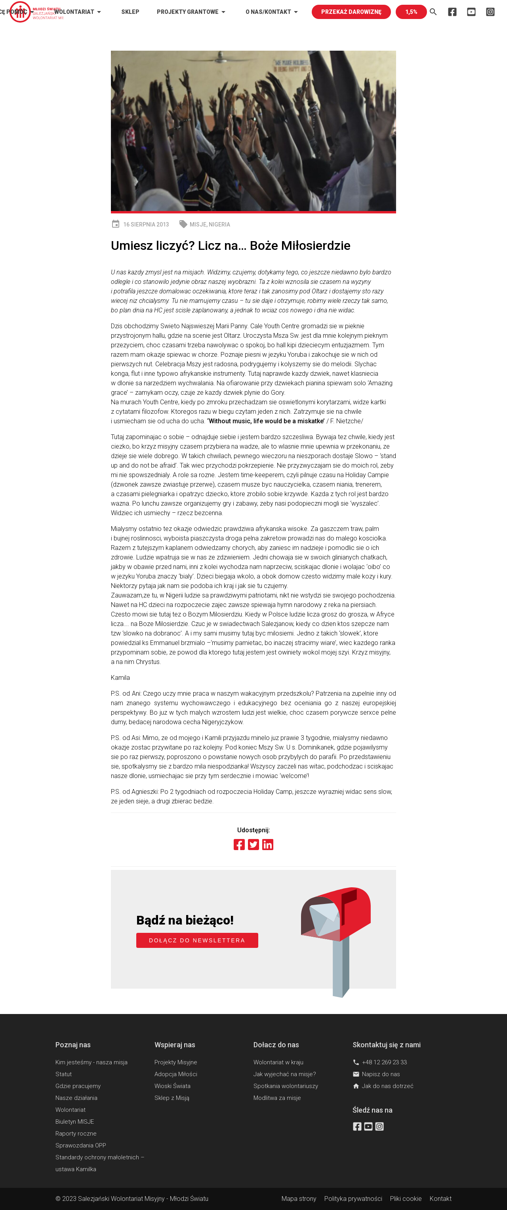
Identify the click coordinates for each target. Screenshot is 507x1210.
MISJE (198, 224)
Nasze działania (76, 1098)
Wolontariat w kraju (278, 1062)
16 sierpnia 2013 (140, 224)
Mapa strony (299, 1198)
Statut (63, 1074)
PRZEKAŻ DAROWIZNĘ (351, 12)
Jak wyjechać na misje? (285, 1074)
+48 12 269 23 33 (380, 1062)
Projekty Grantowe (192, 12)
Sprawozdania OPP (80, 1145)
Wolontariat (79, 12)
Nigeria (219, 224)
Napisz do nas (376, 1074)
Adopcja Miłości (175, 1074)
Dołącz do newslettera (197, 940)
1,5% (411, 12)
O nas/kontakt (273, 12)
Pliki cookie (406, 1198)
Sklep (130, 12)
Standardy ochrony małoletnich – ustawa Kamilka (100, 1163)
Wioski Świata (172, 1086)
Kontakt (441, 1198)
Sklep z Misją (171, 1098)
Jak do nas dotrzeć (383, 1086)
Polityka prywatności (353, 1198)
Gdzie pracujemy (78, 1086)
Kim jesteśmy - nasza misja (91, 1062)
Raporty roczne (76, 1133)
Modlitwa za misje (277, 1098)
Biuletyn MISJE (74, 1121)
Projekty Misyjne (175, 1062)
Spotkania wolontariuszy (286, 1086)
